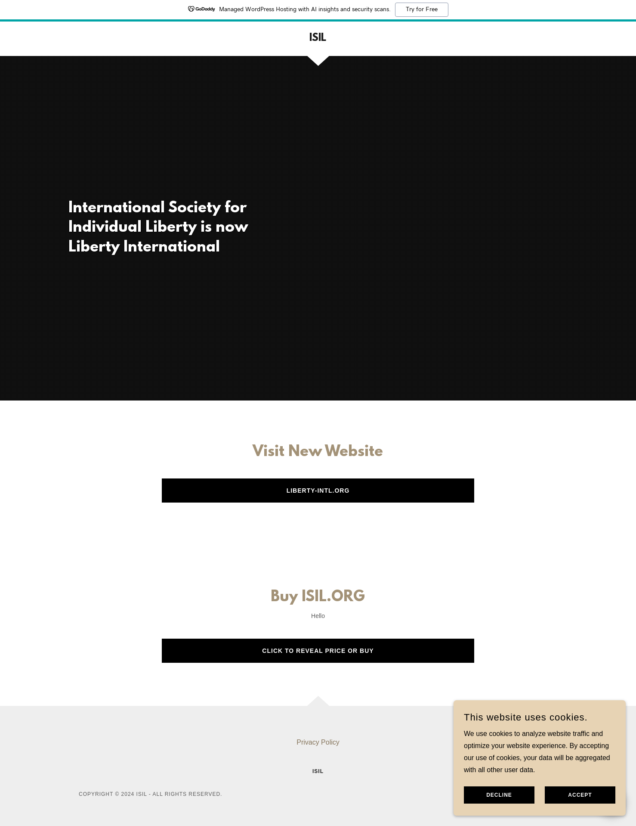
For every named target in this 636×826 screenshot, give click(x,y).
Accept (580, 795)
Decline (499, 795)
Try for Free (422, 9)
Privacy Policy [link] (318, 742)
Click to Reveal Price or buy (318, 650)
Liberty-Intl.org (318, 490)
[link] (317, 38)
